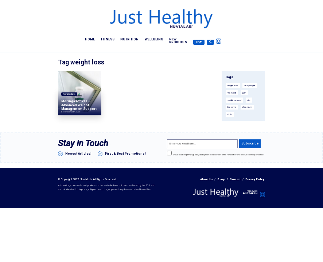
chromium (247, 107)
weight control (234, 100)
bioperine (231, 107)
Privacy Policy (254, 179)
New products (178, 40)
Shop (199, 41)
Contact (235, 179)
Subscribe (249, 143)
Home (90, 39)
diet (248, 100)
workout (231, 93)
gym (244, 93)
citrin (229, 114)
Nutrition (129, 39)
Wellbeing (154, 39)
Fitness (107, 39)
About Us (206, 179)
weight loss (232, 85)
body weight (249, 85)
